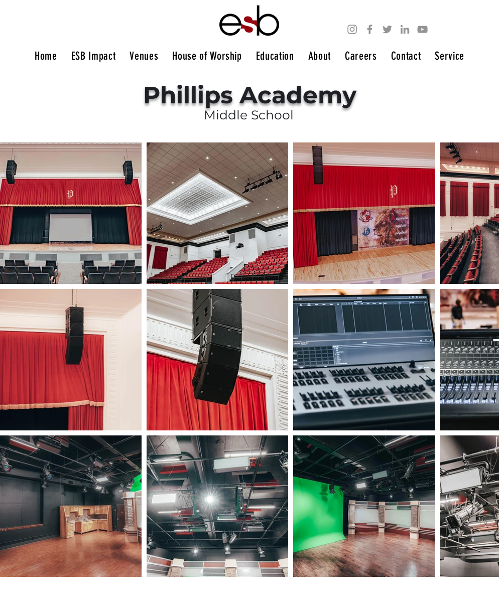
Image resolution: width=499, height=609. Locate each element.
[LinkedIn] (405, 29)
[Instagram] (352, 29)
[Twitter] (387, 29)
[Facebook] (369, 29)
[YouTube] (422, 29)
